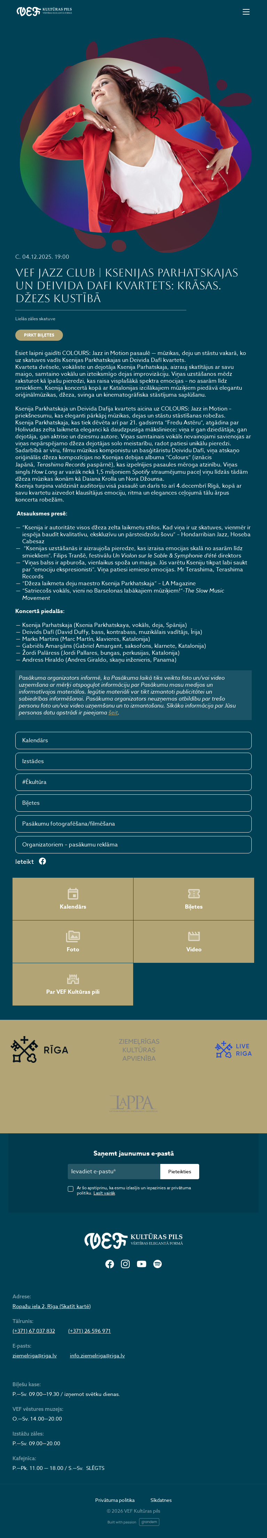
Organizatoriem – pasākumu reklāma (70, 845)
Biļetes (31, 803)
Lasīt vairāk (104, 1193)
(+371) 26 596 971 (89, 1331)
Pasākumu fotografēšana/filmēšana (68, 824)
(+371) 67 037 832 (34, 1331)
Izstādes (33, 761)
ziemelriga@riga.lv (35, 1356)
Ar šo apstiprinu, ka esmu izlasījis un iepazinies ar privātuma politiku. (134, 1190)
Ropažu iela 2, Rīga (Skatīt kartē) (52, 1306)
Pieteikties (179, 1171)
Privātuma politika (115, 1500)
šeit (113, 712)
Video (194, 941)
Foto (73, 941)
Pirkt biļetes (39, 335)
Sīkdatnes (161, 1500)
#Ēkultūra (34, 782)
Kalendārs (35, 740)
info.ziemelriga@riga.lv (97, 1356)
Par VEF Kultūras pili (72, 985)
